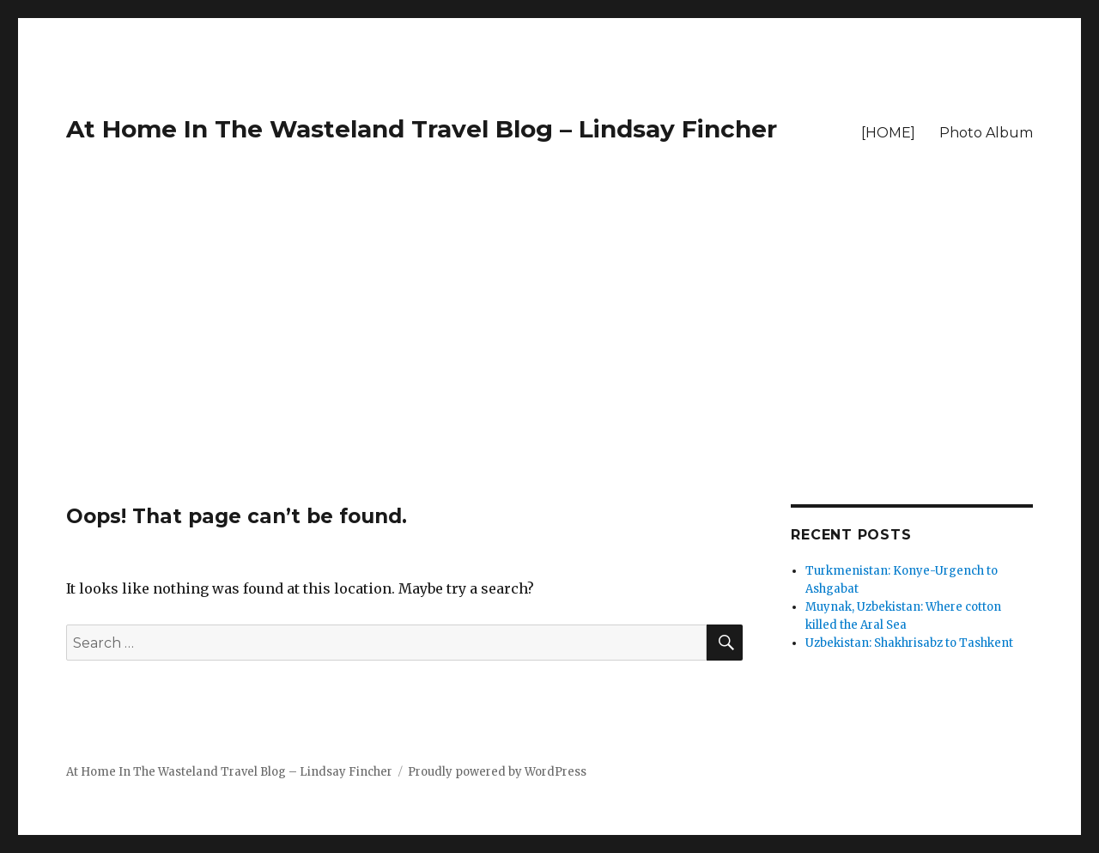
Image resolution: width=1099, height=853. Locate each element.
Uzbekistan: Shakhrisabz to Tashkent (909, 643)
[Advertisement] (549, 377)
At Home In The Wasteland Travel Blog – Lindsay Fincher (421, 128)
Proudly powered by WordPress (497, 772)
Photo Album (986, 133)
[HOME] (888, 133)
